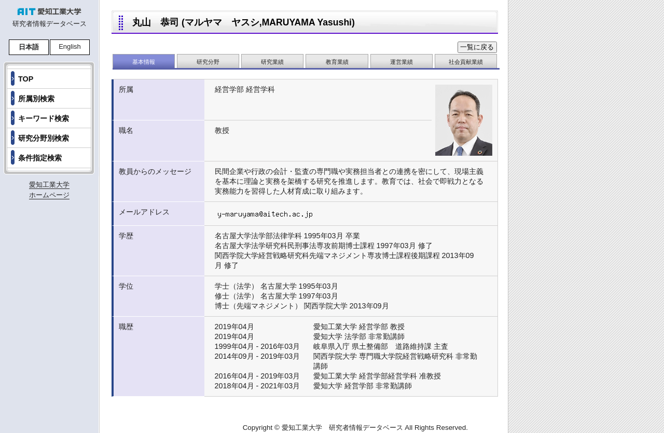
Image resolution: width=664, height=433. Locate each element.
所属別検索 (36, 98)
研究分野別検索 (43, 138)
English (70, 46)
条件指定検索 (40, 158)
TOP (25, 79)
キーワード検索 (43, 118)
